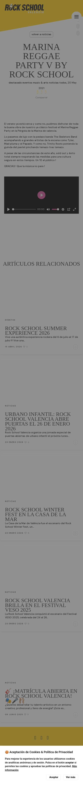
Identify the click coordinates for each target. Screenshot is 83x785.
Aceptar (53, 777)
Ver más (70, 777)
